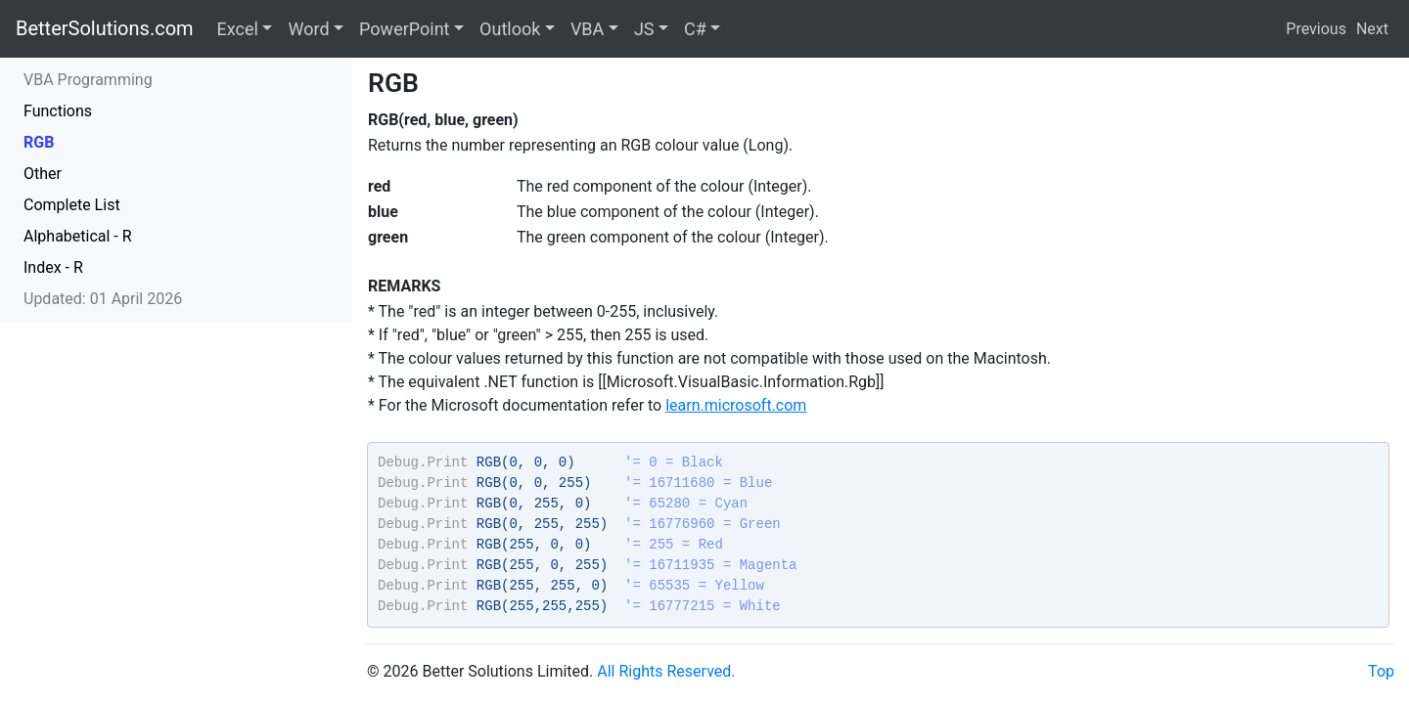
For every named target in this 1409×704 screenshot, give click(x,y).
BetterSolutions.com (105, 28)
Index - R (53, 267)
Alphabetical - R (77, 236)
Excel (237, 29)
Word (308, 29)
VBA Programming (88, 79)
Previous (1316, 29)
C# (695, 29)
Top (1381, 671)
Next (1372, 29)
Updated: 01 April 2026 (102, 298)
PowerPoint (404, 29)
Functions (57, 111)
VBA (587, 29)
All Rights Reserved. (666, 671)
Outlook (509, 29)
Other (42, 173)
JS (644, 29)
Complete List (71, 205)
